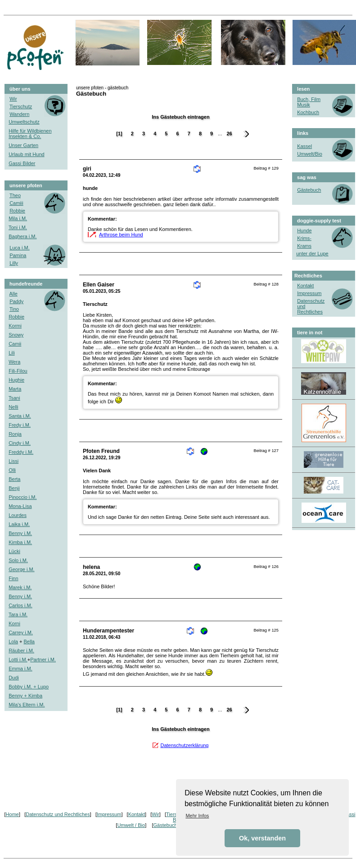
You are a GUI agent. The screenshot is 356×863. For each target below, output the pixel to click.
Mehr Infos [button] (197, 815)
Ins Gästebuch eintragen (180, 117)
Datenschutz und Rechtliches (58, 814)
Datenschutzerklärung (184, 745)
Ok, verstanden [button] (262, 838)
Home (12, 814)
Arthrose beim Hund (121, 234)
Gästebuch (165, 825)
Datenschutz (310, 301)
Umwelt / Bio (131, 825)
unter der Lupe (312, 253)
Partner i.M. (43, 659)
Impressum (109, 814)
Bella (29, 641)
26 (229, 133)
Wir (155, 814)
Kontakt (305, 285)
